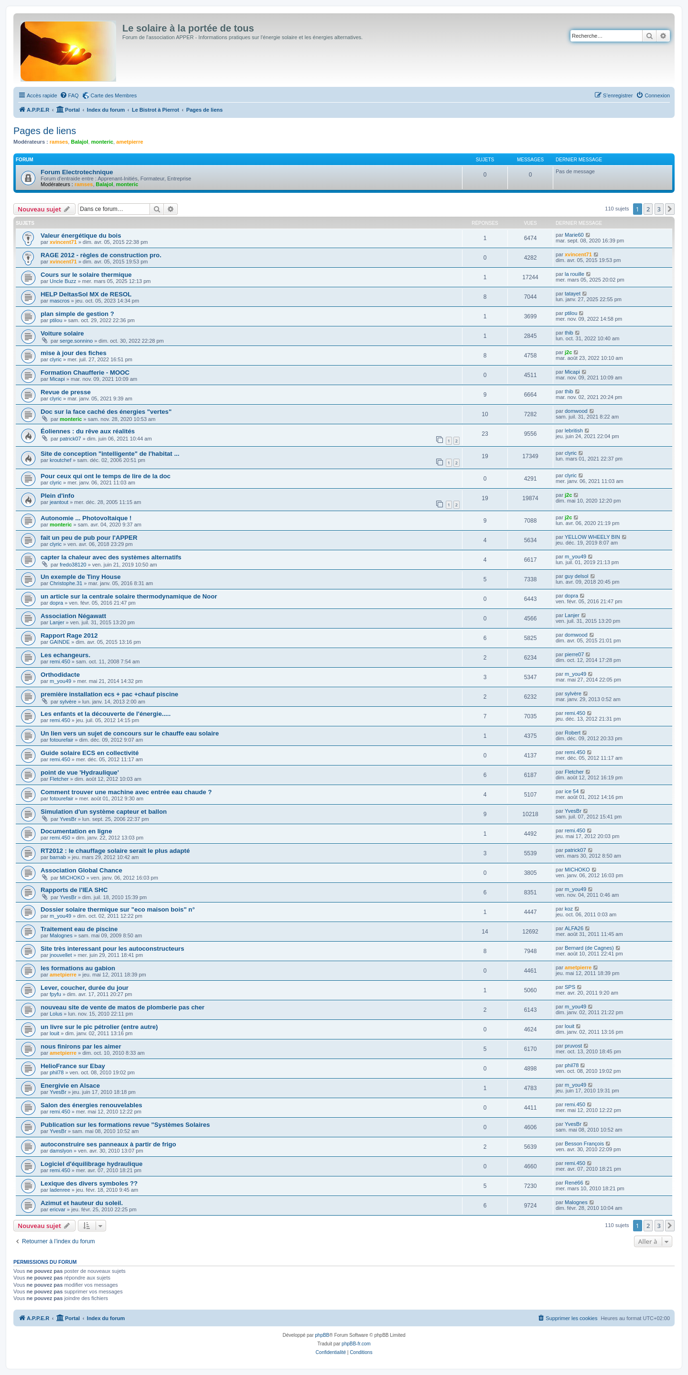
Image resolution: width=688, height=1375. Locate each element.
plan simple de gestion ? (77, 313)
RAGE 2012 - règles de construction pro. (101, 255)
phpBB (322, 1335)
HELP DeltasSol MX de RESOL (86, 294)
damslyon (61, 1151)
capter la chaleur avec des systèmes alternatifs (111, 557)
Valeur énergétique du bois (81, 235)
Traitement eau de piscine (79, 929)
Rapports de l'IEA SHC (74, 889)
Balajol (79, 142)
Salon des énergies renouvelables (91, 1105)
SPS (570, 987)
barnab (58, 857)
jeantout (59, 502)
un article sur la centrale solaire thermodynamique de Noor (129, 596)
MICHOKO (72, 878)
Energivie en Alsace (70, 1085)
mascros (60, 301)
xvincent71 (63, 242)
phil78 (57, 1072)
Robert (572, 732)
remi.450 (60, 661)
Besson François (584, 1143)
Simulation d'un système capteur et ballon (104, 811)
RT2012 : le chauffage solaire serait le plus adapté (115, 850)
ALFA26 (574, 928)
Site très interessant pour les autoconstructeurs (112, 948)
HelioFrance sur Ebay (73, 1066)
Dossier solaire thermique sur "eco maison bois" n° (118, 909)
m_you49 (575, 556)
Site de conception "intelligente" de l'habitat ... (110, 453)
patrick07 (70, 438)
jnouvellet (61, 955)
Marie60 (574, 235)
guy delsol (577, 576)
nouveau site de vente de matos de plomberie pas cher (122, 1007)
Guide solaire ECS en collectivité (90, 752)
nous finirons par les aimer (81, 1046)
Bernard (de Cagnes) (589, 948)
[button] (670, 209)
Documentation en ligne (76, 831)
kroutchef (60, 460)
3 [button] (659, 209)
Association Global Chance (81, 870)
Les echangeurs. (65, 655)
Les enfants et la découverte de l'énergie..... (106, 713)
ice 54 (572, 791)
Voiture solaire (62, 333)
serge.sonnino (76, 341)
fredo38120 (73, 564)
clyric (56, 359)
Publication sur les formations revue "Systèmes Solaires (125, 1124)
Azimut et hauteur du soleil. (82, 1203)
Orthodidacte (60, 674)
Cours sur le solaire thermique (86, 274)
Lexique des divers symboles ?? (89, 1183)
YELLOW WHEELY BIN (592, 537)
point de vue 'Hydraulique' (80, 772)
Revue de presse (66, 392)
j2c (568, 352)
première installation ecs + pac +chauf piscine (109, 694)
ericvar (57, 1209)
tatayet (572, 293)
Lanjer (57, 622)
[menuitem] (69, 95)
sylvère (68, 701)
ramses (59, 142)
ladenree (60, 1190)
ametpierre (129, 142)
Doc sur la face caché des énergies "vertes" (106, 411)
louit (54, 1033)
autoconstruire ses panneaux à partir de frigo (108, 1144)
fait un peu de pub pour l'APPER (89, 537)
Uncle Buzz (63, 281)
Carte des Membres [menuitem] (114, 95)
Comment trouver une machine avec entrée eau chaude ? (126, 792)
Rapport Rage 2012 (69, 635)
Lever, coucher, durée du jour (85, 987)
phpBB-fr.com (356, 1343)
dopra (56, 603)
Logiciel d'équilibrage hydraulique (91, 1163)
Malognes (61, 935)
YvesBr (68, 819)
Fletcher (59, 779)
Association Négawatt (73, 615)
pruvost (573, 1046)
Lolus (56, 1014)
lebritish (574, 430)
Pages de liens (44, 131)
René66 (574, 1183)
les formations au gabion (78, 968)
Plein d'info (58, 495)
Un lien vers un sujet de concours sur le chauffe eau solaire (130, 733)
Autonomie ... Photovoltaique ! (86, 518)
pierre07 (574, 654)
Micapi (57, 379)
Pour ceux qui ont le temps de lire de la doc (106, 476)
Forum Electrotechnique (77, 172)
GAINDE (60, 642)
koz (569, 909)
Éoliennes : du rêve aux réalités (88, 431)
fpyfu (55, 994)
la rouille (574, 274)
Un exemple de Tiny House (81, 576)
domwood (576, 411)
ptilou (56, 320)
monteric (102, 142)
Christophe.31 (66, 583)
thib (569, 333)
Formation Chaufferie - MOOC (85, 372)
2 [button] (648, 209)
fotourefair (62, 740)
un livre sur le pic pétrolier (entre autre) (99, 1026)
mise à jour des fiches (74, 353)
